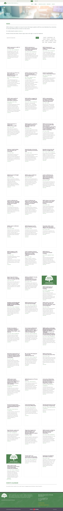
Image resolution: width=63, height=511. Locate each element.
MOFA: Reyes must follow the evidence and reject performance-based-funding (49, 202)
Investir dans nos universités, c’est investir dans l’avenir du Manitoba (31, 456)
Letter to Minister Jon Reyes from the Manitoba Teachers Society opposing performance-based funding (31, 202)
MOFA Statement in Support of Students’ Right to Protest (49, 48)
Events (13, 101)
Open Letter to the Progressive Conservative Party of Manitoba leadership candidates (13, 467)
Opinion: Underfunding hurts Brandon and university (12, 150)
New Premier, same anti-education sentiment (13, 431)
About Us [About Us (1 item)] (45, 37)
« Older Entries (8, 479)
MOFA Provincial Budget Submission (13, 175)
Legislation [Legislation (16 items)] (46, 40)
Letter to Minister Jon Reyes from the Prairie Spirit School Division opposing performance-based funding (48, 176)
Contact (53, 4)
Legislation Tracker (15, 77)
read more (9, 58)
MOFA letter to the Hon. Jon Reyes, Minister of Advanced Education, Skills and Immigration (49, 304)
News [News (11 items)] (55, 40)
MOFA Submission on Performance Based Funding (48, 287)
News (36, 4)
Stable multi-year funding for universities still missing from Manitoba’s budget (31, 74)
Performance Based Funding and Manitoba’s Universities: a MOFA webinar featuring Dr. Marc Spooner (13, 330)
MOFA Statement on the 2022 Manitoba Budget (30, 303)
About (32, 4)
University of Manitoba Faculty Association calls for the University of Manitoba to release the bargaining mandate (48, 381)
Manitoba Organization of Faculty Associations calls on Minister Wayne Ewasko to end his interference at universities (13, 355)
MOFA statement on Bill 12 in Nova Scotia (13, 48)
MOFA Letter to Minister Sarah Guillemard (31, 175)
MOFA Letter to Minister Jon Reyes (13, 226)
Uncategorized (16, 49)
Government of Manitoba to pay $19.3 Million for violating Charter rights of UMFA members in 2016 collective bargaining (31, 330)
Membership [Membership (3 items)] (51, 40)
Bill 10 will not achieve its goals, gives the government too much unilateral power (13, 74)
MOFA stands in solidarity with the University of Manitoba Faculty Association (49, 432)
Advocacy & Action (42, 4)
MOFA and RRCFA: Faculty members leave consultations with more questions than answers (31, 278)
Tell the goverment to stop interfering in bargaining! (49, 405)
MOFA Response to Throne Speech (31, 379)
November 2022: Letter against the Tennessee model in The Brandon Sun (49, 227)
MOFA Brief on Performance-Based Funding (47, 252)
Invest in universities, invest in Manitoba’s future (49, 73)
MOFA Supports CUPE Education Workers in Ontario (12, 252)
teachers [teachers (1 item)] (54, 42)
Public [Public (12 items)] (46, 42)
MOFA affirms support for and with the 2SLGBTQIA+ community (31, 99)
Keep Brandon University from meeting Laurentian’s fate (31, 150)
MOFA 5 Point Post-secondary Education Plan (49, 354)
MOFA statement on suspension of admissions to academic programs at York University (31, 49)
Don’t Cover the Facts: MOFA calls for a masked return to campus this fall (13, 278)
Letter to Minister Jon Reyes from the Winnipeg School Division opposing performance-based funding (13, 202)
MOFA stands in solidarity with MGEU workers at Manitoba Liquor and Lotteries (31, 125)
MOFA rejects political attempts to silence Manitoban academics (12, 99)
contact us (20, 31)
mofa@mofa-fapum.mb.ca (44, 504)
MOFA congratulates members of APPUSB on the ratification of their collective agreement (48, 100)
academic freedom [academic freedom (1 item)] (50, 37)
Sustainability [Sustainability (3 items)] (50, 42)
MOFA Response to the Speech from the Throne (31, 226)
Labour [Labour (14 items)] (43, 40)
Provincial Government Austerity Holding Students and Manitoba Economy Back (13, 406)
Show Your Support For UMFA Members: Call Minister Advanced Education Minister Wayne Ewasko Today (31, 432)
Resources (49, 4)
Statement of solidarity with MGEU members (48, 456)
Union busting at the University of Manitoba (30, 405)
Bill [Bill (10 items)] (54, 37)
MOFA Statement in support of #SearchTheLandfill (12, 124)
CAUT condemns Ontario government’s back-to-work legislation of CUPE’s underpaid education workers (31, 253)
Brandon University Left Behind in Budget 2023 (48, 150)
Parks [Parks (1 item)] (43, 42)
